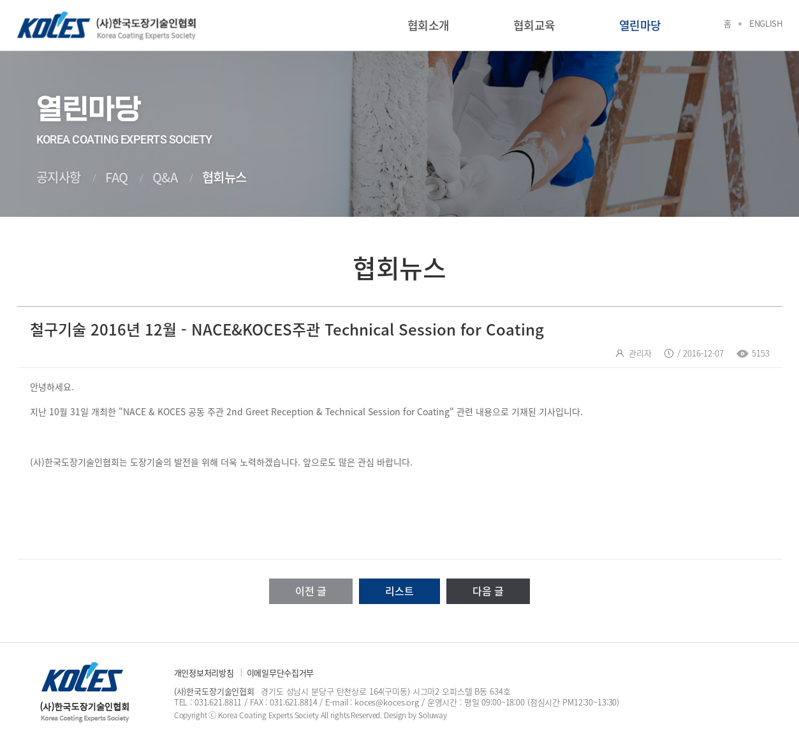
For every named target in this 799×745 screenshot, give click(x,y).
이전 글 (310, 590)
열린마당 (640, 25)
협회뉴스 (224, 177)
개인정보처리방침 (204, 673)
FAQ (116, 177)
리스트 (399, 590)
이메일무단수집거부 (280, 673)
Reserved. (366, 715)
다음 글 (488, 590)
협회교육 (534, 25)
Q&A (165, 177)
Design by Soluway (415, 715)
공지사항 (58, 177)
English (765, 23)
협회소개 (428, 25)
